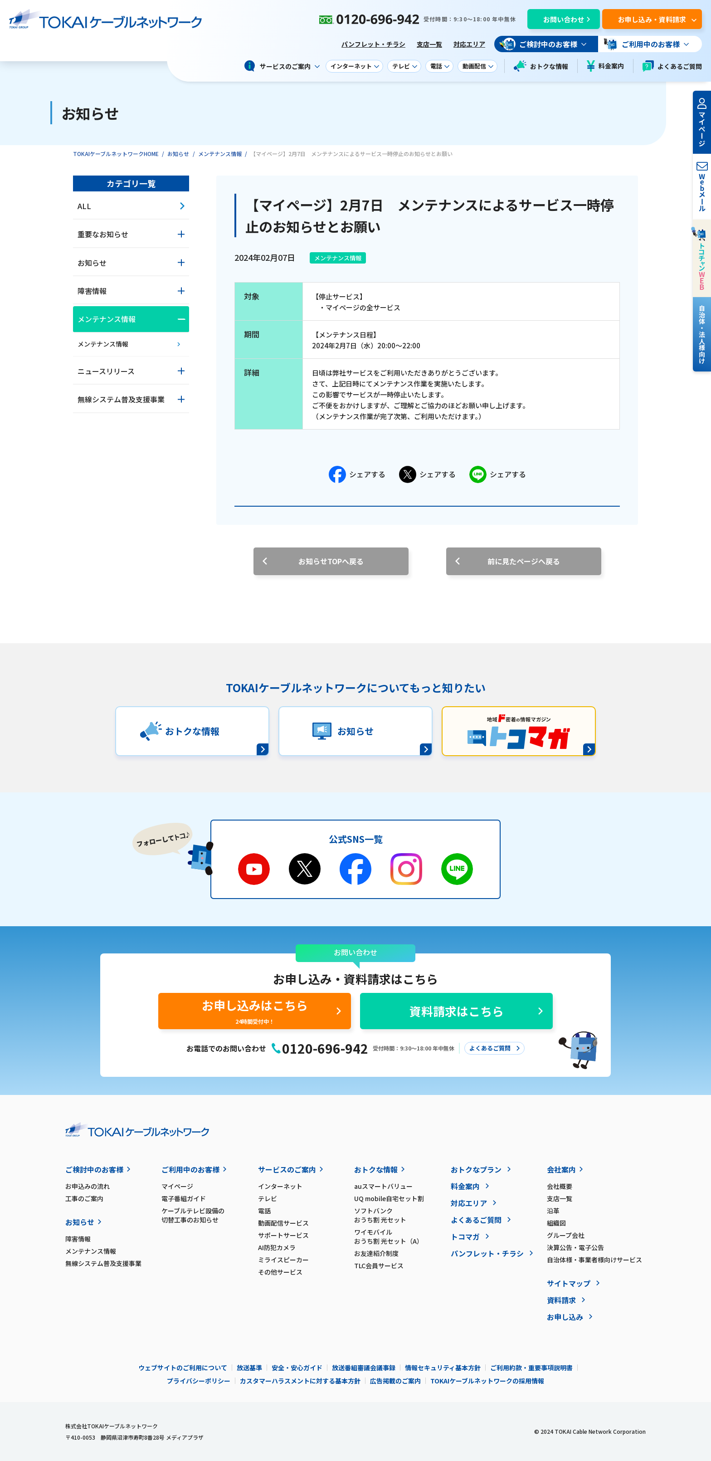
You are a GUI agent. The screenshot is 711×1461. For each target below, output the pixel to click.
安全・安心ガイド (297, 1367)
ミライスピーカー (283, 1259)
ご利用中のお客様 (190, 1169)
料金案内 (605, 66)
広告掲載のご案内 (395, 1381)
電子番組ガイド (183, 1198)
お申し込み (565, 1316)
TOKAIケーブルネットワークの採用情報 (487, 1381)
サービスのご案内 (287, 1169)
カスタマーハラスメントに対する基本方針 (300, 1381)
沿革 (553, 1210)
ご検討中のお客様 (94, 1169)
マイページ (177, 1186)
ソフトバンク (402, 1215)
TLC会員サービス (379, 1265)
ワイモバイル (402, 1236)
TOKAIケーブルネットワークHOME (116, 153)
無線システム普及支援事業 (103, 1263)
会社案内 (561, 1169)
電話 (264, 1210)
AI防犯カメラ (277, 1247)
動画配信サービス (283, 1222)
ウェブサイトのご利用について (182, 1367)
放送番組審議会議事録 (363, 1367)
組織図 (556, 1222)
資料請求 (561, 1300)
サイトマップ (568, 1283)
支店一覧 (429, 44)
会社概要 (559, 1186)
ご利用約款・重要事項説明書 (531, 1367)
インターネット (280, 1186)
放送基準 (249, 1367)
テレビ (267, 1198)
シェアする (357, 474)
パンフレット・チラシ (373, 44)
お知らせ (178, 153)
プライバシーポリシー (198, 1381)
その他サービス (280, 1271)
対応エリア (469, 44)
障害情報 (78, 1238)
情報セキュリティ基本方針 (443, 1367)
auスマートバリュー (383, 1186)
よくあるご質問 (672, 66)
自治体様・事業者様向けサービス (594, 1259)
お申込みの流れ (87, 1186)
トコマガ (465, 1236)
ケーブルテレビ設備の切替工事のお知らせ (192, 1215)
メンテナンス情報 (220, 153)
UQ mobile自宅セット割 (389, 1198)
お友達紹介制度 (376, 1253)
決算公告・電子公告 (575, 1247)
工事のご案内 (84, 1198)
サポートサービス (283, 1235)
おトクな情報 (541, 66)
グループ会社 (565, 1235)
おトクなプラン (476, 1169)
